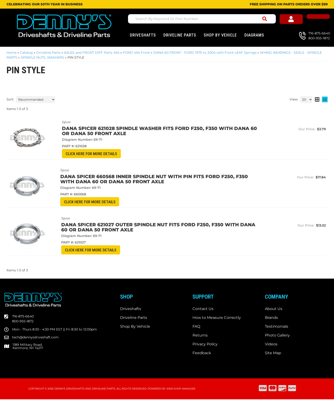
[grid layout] (317, 99)
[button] (203, 18)
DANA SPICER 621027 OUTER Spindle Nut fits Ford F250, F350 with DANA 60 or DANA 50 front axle (148, 227)
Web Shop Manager (181, 389)
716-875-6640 (23, 317)
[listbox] (35, 99)
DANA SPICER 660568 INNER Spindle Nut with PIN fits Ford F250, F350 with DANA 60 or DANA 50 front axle (148, 179)
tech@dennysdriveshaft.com (35, 338)
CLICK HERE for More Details (78, 153)
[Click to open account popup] (300, 19)
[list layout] (325, 99)
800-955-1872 (23, 322)
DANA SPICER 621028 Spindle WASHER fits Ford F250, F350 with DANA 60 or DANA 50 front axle (149, 131)
